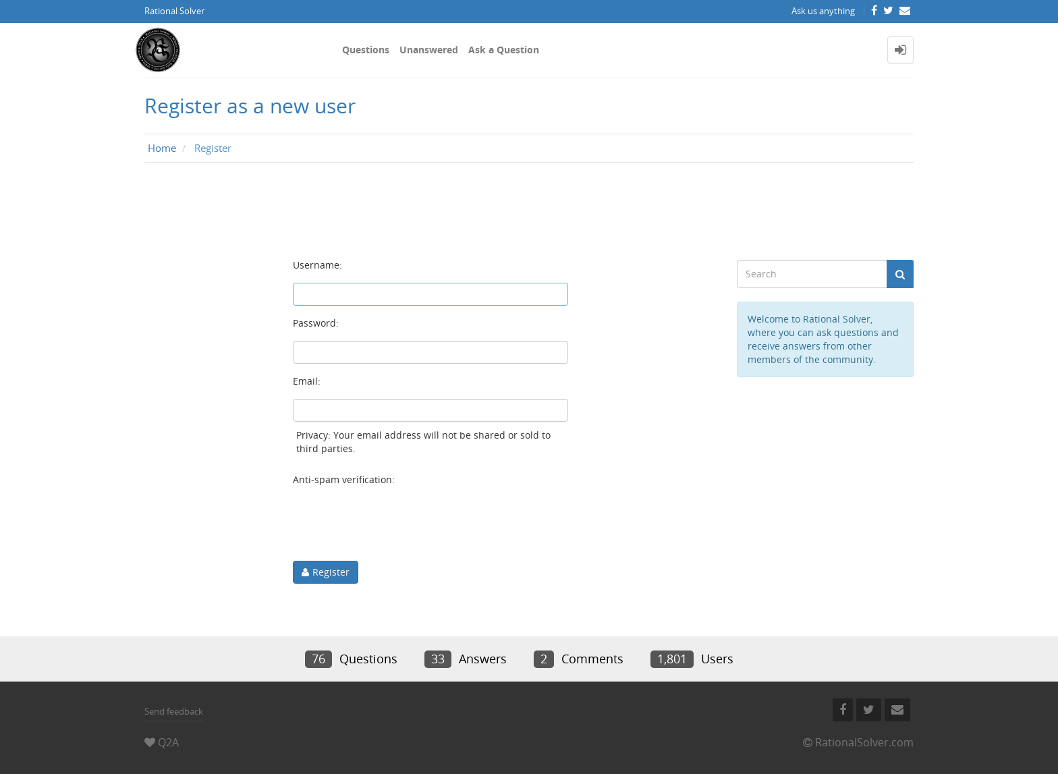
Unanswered (428, 49)
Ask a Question (503, 49)
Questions (365, 49)
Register (331, 571)
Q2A (168, 742)
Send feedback (173, 711)
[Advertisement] (529, 211)
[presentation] (395, 523)
